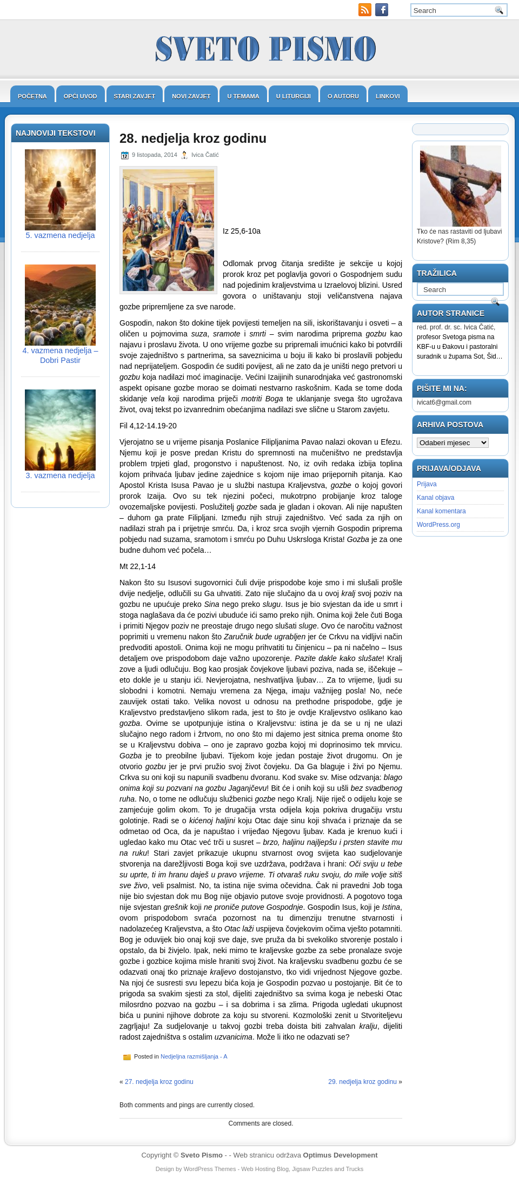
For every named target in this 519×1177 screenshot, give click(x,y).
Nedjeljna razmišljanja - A (194, 1056)
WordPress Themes (210, 1169)
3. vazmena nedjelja (60, 475)
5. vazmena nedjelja (60, 235)
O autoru (343, 96)
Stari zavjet (135, 96)
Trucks (355, 1169)
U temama (243, 96)
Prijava (427, 484)
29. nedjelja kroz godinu (362, 1082)
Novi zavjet (191, 96)
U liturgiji (293, 96)
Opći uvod (80, 96)
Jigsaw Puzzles (312, 1169)
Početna (32, 96)
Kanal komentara (441, 511)
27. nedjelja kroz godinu (159, 1082)
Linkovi (388, 96)
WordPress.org (438, 524)
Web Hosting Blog (265, 1169)
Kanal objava (435, 497)
